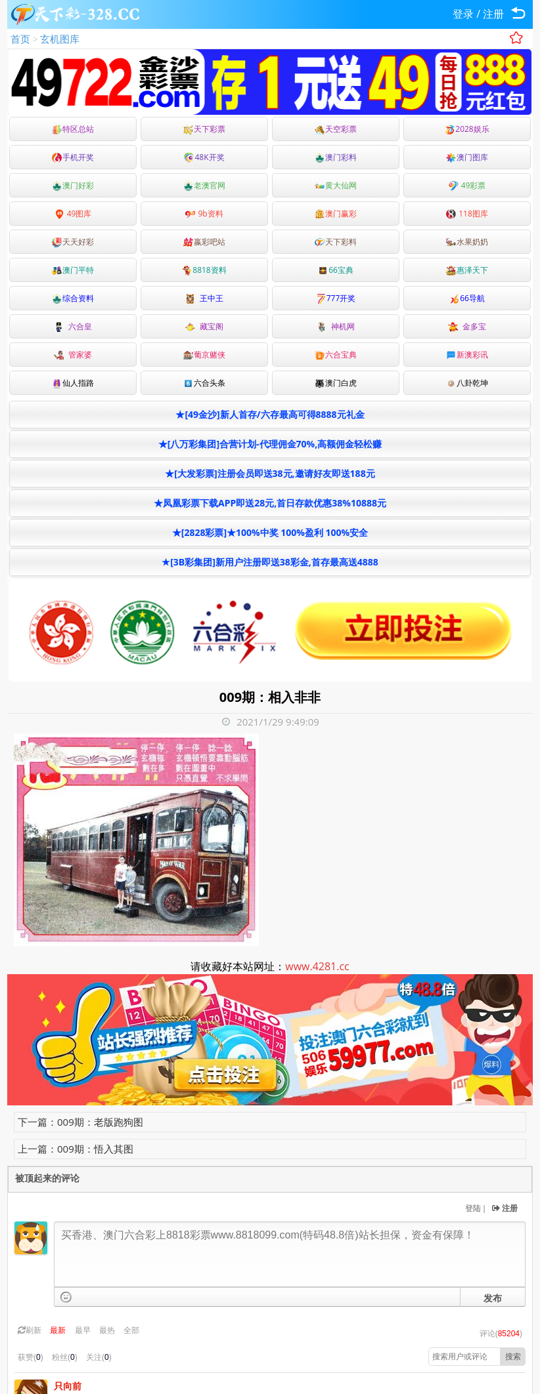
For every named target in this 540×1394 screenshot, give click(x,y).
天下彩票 (204, 128)
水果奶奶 (467, 241)
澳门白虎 (336, 382)
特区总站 (73, 128)
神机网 (336, 326)
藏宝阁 (204, 326)
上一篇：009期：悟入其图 (75, 1148)
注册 (493, 14)
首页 (20, 38)
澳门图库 (467, 157)
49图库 (73, 213)
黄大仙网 (336, 185)
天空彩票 (336, 128)
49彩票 (467, 185)
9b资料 (204, 213)
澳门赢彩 (336, 213)
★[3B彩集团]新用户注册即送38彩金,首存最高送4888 (270, 562)
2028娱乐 (467, 128)
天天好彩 (73, 241)
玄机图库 (59, 38)
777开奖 (336, 298)
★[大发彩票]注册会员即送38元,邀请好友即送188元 (269, 473)
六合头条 (204, 382)
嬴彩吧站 (204, 241)
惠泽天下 (467, 270)
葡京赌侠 (204, 354)
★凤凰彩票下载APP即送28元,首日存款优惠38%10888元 (270, 503)
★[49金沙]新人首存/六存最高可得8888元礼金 (269, 414)
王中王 (204, 298)
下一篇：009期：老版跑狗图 (80, 1121)
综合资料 (73, 298)
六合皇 (73, 326)
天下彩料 (336, 241)
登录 (463, 14)
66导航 (467, 298)
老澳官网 (204, 185)
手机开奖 (73, 157)
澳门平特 (73, 270)
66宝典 (335, 270)
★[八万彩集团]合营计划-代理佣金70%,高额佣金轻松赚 (270, 444)
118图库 (467, 213)
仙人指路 (73, 382)
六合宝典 (336, 354)
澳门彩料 (336, 157)
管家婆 (73, 354)
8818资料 (204, 270)
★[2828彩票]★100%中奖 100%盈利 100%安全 (270, 532)
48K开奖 (204, 157)
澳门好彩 (73, 185)
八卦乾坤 (467, 382)
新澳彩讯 (467, 354)
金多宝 (467, 326)
